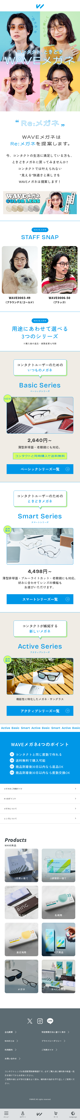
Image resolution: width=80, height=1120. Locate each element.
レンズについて (10, 818)
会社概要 (9, 1032)
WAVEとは (9, 1040)
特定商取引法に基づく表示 (54, 1032)
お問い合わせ (11, 1058)
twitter (30, 1021)
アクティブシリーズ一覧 (40, 710)
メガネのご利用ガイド (13, 788)
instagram (40, 1021)
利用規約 (9, 1049)
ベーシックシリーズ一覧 (40, 468)
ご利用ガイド (48, 1049)
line (50, 1021)
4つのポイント (10, 798)
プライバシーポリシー (52, 1040)
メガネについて (10, 808)
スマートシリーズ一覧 (40, 599)
